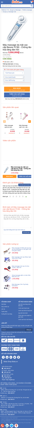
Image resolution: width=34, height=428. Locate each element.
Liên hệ (3, 309)
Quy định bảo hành (23, 313)
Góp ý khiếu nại (5, 306)
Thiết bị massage (27, 10)
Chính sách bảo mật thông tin (25, 319)
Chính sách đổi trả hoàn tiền (25, 310)
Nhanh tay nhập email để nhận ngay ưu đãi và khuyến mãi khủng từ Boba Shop (16, 326)
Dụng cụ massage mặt (9, 11)
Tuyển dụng (4, 311)
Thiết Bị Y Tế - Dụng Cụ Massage (11, 10)
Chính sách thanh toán (23, 308)
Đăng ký (29, 329)
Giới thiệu (3, 304)
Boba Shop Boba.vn (11, 361)
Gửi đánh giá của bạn (24, 185)
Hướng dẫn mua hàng (6, 314)
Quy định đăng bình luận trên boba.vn (14, 229)
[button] (17, 89)
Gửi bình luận (26, 232)
